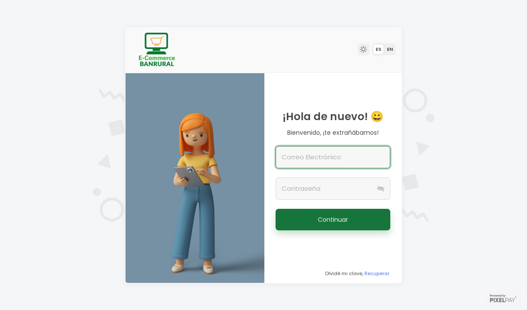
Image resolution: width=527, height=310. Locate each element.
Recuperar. (377, 273)
